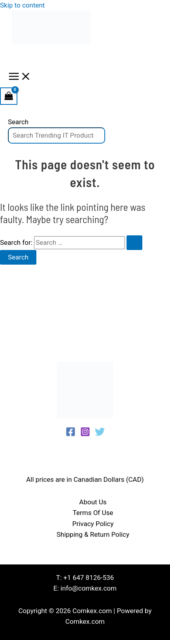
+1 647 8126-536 (88, 577)
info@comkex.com (88, 588)
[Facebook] (71, 434)
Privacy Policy (93, 524)
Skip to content (22, 5)
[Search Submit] (134, 242)
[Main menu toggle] (20, 76)
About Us (92, 502)
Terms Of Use (93, 513)
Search (18, 122)
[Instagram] (85, 434)
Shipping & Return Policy (93, 534)
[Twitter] (100, 434)
